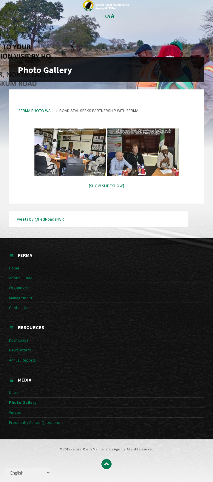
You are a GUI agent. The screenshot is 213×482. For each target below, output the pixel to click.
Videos (15, 412)
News (14, 392)
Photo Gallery (22, 402)
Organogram (20, 287)
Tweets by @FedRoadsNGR (39, 219)
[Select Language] (27, 473)
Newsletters (20, 350)
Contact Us (18, 307)
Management (20, 297)
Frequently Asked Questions (34, 422)
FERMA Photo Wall (36, 110)
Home (14, 268)
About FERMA (21, 277)
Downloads (19, 340)
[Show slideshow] (106, 185)
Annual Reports (22, 360)
